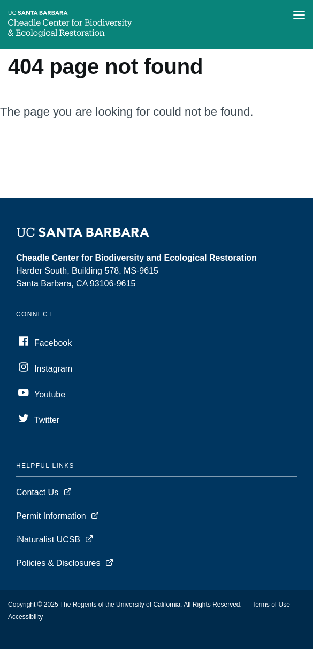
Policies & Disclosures (58, 563)
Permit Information (51, 515)
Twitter (46, 420)
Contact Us (37, 492)
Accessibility (25, 617)
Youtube (49, 394)
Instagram (53, 368)
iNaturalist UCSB (48, 539)
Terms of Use (271, 604)
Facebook (53, 343)
